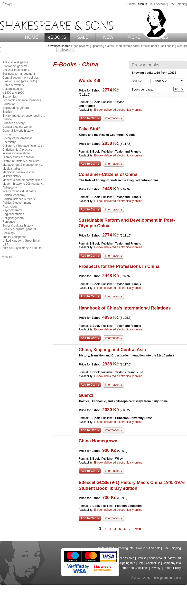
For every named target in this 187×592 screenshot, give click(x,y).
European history (13, 123)
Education (8, 104)
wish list (182, 46)
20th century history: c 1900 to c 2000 (26, 248)
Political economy (13, 195)
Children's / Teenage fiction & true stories (29, 145)
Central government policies (20, 77)
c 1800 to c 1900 (13, 92)
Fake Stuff (89, 129)
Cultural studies (12, 89)
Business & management (18, 73)
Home (132, 4)
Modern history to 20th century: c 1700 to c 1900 (33, 183)
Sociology (8, 233)
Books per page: (142, 89)
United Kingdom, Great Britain (21, 240)
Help (141, 563)
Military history (11, 176)
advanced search (59, 46)
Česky (6, 4)
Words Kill (89, 80)
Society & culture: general (19, 229)
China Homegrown (98, 440)
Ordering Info (125, 548)
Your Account (157, 4)
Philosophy (9, 187)
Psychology (9, 206)
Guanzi (86, 395)
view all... (8, 257)
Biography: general (14, 66)
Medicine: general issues (18, 172)
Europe (7, 119)
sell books (167, 46)
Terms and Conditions (134, 568)
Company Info (172, 563)
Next (138, 529)
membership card (127, 46)
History (6, 134)
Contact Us (153, 563)
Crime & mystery (13, 85)
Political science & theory (18, 199)
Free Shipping (178, 4)
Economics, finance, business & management (32, 100)
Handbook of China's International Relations (125, 308)
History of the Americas (17, 138)
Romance (8, 221)
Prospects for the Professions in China (119, 266)
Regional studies (13, 214)
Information (112, 118)
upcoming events (103, 46)
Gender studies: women (17, 126)
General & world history (17, 130)
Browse (142, 558)
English (7, 111)
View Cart (174, 558)
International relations (16, 153)
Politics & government (16, 202)
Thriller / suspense (14, 237)
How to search (104, 548)
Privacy (156, 568)
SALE (82, 37)
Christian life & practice (17, 149)
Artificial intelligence (15, 62)
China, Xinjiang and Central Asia (112, 349)
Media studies (11, 168)
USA (5, 244)
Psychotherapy (12, 210)
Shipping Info (126, 563)
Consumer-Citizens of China (108, 174)
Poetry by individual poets (19, 191)
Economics (9, 96)
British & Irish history (15, 70)
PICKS (133, 37)
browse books (150, 46)
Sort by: (137, 81)
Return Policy (172, 568)
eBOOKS (57, 37)
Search (65, 49)
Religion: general (13, 218)
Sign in (142, 4)
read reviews (81, 46)
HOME (31, 37)
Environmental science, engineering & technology (34, 115)
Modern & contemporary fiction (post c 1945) (31, 180)
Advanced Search (122, 558)
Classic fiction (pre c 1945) (19, 81)
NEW (108, 37)
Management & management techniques (28, 164)
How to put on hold (148, 548)
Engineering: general (15, 107)
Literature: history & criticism (20, 161)
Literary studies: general (18, 157)
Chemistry (9, 142)
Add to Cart (88, 118)
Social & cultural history (17, 225)
